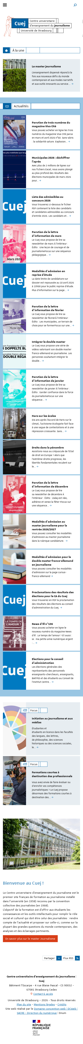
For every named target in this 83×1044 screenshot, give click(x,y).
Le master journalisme (46, 66)
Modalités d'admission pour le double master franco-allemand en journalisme (52, 561)
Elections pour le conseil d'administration (47, 661)
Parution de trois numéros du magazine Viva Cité (51, 124)
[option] (41, 75)
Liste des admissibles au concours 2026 (47, 199)
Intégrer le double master (48, 342)
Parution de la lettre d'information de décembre (50, 484)
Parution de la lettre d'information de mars (46, 234)
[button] (75, 5)
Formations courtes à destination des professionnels (52, 774)
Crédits (62, 1004)
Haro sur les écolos (44, 416)
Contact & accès (43, 994)
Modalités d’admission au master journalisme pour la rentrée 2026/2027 (49, 525)
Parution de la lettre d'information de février (48, 308)
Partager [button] (49, 958)
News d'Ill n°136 (42, 624)
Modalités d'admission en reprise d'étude (48, 273)
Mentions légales (44, 1004)
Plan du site (24, 1004)
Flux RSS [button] (68, 958)
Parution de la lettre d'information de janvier (48, 379)
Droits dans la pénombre (48, 447)
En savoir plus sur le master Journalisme (30, 938)
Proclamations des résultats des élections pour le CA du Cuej (53, 594)
